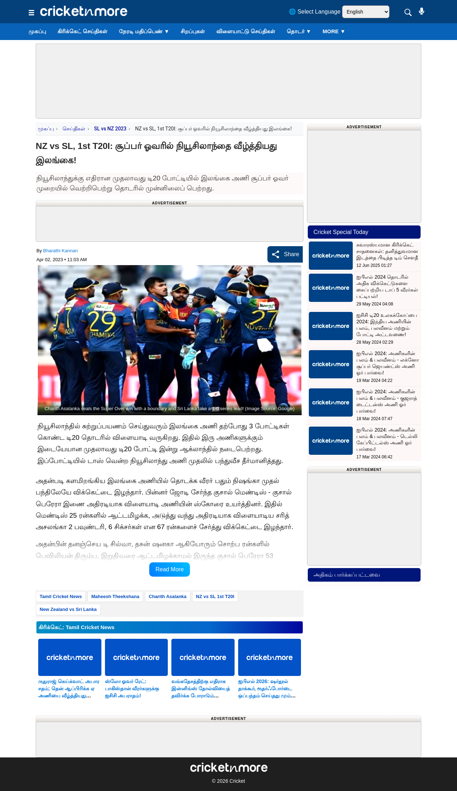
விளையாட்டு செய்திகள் (245, 31)
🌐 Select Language (315, 12)
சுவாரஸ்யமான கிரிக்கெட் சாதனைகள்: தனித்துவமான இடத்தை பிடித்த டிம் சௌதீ (387, 251)
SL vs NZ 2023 (110, 128)
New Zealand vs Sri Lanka (68, 609)
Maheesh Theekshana (115, 596)
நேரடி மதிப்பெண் (144, 31)
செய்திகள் (73, 128)
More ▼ (334, 31)
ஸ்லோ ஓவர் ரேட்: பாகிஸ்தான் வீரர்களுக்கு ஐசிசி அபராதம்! (132, 688)
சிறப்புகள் (193, 31)
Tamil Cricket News (61, 596)
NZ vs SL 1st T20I (215, 596)
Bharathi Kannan (60, 250)
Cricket (237, 781)
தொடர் (299, 31)
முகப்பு (37, 31)
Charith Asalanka (168, 596)
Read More (169, 569)
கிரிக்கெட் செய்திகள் (82, 31)
